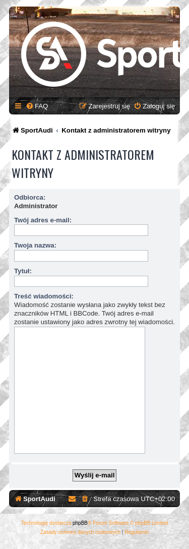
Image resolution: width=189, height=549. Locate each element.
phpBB (80, 523)
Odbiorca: (29, 197)
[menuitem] (37, 106)
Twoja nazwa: (35, 245)
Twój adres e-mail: (43, 220)
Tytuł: (23, 271)
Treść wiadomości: (44, 296)
